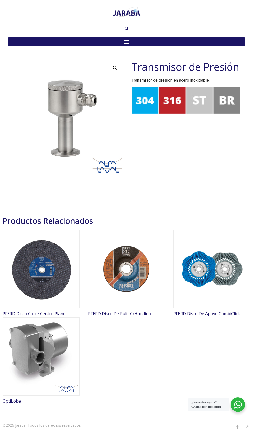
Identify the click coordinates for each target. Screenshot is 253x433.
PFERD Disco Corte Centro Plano (34, 313)
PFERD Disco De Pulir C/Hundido (119, 313)
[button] (126, 41)
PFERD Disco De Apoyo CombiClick (206, 313)
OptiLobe (12, 401)
